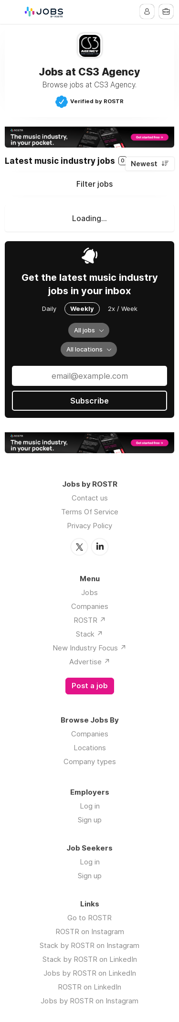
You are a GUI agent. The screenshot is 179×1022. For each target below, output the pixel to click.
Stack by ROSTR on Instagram (89, 945)
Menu (13, 12)
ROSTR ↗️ (90, 620)
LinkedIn (100, 547)
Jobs (89, 592)
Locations (90, 747)
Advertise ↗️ (89, 661)
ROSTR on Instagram (89, 931)
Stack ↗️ (89, 634)
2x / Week (122, 308)
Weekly (82, 308)
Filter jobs (94, 184)
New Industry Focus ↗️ (89, 647)
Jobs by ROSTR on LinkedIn (89, 973)
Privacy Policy (89, 525)
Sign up (90, 819)
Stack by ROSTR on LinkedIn (89, 959)
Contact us (90, 497)
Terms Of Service (89, 511)
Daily (49, 308)
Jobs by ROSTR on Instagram (89, 1000)
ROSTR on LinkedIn (89, 986)
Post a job (90, 685)
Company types (89, 761)
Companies (89, 606)
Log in (90, 805)
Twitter (79, 547)
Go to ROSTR (89, 917)
